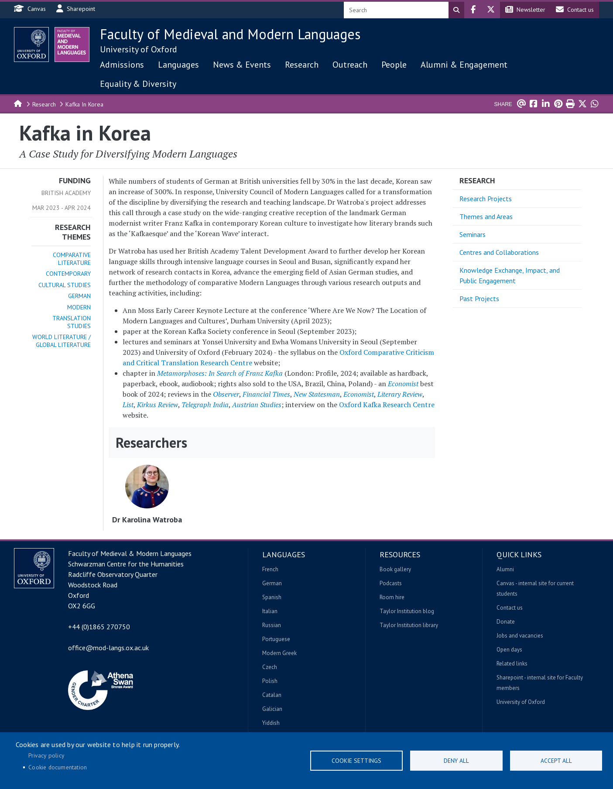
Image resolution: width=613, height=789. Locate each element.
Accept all (556, 761)
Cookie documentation (57, 767)
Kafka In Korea (84, 104)
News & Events (242, 64)
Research (301, 64)
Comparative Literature (72, 259)
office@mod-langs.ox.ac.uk (108, 647)
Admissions (122, 64)
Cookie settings (356, 761)
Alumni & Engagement (464, 64)
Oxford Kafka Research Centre (387, 404)
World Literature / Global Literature (61, 341)
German (79, 296)
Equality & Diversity (138, 83)
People (394, 64)
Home (18, 103)
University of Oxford (138, 49)
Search (456, 10)
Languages (178, 64)
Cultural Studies (64, 285)
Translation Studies (71, 322)
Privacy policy (46, 755)
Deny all (456, 761)
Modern (79, 307)
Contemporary (68, 274)
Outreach (349, 64)
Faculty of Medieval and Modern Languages (230, 34)
